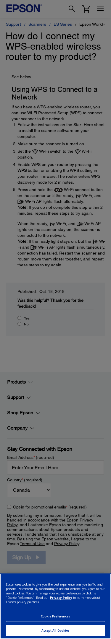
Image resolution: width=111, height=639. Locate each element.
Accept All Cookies (55, 630)
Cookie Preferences (55, 616)
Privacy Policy (61, 598)
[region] (55, 606)
